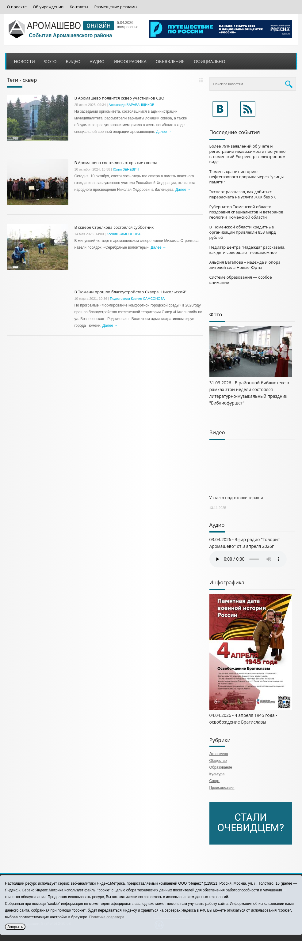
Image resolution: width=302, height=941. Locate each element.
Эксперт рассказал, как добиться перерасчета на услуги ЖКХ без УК (242, 194)
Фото (50, 61)
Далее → (163, 132)
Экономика (218, 754)
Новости (24, 61)
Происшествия (222, 787)
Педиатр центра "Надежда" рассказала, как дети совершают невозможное (247, 249)
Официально (209, 61)
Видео (73, 61)
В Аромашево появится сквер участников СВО (119, 98)
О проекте (17, 7)
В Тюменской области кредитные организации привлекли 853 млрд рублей (242, 232)
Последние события (234, 132)
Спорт (214, 781)
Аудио (97, 61)
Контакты (79, 7)
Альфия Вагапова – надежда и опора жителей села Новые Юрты (245, 264)
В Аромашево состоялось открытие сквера (116, 162)
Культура (217, 774)
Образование (220, 767)
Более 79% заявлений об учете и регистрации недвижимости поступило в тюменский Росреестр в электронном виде (247, 153)
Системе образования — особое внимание (240, 279)
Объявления (170, 61)
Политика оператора (106, 917)
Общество (218, 760)
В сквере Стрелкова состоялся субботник (114, 227)
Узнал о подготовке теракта (236, 497)
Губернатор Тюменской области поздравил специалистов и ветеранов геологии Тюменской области (246, 212)
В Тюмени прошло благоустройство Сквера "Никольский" (131, 292)
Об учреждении (48, 7)
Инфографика (130, 61)
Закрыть (15, 926)
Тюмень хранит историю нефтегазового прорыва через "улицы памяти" (246, 177)
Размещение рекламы (115, 7)
